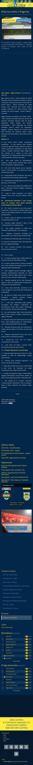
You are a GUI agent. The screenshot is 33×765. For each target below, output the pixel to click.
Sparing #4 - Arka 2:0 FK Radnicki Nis (14, 477)
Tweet (17, 394)
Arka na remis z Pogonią (9, 582)
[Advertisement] (16, 71)
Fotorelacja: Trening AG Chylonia (12, 597)
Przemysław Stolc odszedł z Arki (13, 470)
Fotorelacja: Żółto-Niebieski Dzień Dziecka (14, 601)
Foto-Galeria (6, 739)
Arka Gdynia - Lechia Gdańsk (16, 528)
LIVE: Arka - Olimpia (8, 604)
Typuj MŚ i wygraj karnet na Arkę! (13, 458)
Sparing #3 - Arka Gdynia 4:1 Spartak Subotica (14, 481)
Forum (5, 737)
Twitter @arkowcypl (7, 627)
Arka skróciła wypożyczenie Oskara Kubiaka (14, 466)
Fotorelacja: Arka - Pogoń (10, 450)
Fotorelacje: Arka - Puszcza (10, 608)
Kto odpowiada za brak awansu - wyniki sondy (15, 454)
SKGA (4, 735)
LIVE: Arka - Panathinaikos (10, 448)
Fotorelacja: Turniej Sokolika (11, 593)
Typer (4, 741)
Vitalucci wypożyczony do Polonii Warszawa (13, 474)
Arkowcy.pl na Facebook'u (10, 617)
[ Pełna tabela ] (16, 661)
